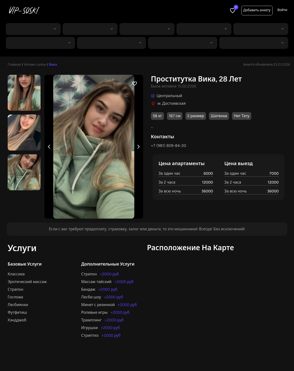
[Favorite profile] (134, 83)
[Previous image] (49, 146)
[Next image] (138, 146)
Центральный (169, 95)
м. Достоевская (172, 103)
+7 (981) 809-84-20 (168, 145)
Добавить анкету (256, 10)
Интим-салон (35, 65)
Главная (14, 65)
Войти (282, 10)
